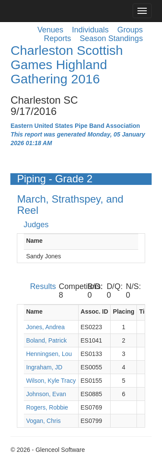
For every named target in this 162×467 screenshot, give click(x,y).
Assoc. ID (94, 311)
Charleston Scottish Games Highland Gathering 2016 (66, 64)
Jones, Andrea (45, 327)
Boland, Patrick (46, 340)
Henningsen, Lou (49, 353)
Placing (123, 311)
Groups (130, 29)
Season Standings (111, 38)
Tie (143, 311)
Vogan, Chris (43, 420)
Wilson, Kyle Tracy (51, 380)
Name (34, 240)
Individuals (90, 29)
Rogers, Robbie (47, 407)
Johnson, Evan (46, 394)
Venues (50, 29)
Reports (57, 38)
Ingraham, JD (44, 367)
